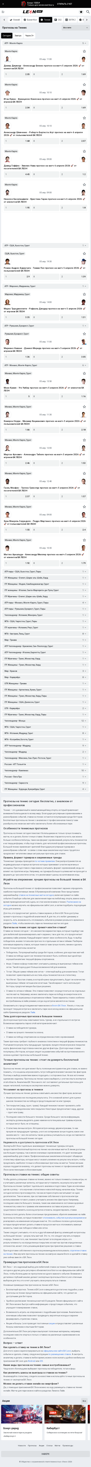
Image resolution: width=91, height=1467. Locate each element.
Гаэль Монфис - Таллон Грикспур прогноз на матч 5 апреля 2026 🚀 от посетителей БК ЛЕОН (42, 489)
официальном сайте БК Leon (57, 1351)
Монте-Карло (11, 51)
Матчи (57, 1446)
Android (31, 1361)
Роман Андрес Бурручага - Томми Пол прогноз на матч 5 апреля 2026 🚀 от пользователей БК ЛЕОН (44, 269)
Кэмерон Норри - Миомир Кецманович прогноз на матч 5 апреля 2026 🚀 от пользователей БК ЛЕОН (45, 422)
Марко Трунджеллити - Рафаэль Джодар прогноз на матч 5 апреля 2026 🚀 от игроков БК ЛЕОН (44, 310)
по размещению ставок (59, 1354)
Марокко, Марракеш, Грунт (17, 294)
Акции (41, 1446)
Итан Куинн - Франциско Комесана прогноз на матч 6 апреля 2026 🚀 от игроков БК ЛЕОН (43, 100)
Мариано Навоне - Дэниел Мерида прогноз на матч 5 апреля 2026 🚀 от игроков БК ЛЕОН (43, 349)
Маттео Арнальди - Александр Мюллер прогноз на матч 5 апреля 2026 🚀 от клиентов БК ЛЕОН (44, 556)
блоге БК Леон (59, 1005)
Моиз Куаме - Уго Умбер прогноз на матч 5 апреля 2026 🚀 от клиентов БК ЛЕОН (44, 389)
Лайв (14, 923)
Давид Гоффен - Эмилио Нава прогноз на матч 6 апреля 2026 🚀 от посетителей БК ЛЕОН (40, 167)
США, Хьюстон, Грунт (14, 253)
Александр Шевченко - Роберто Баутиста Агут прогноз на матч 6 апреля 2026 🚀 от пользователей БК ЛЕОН (43, 133)
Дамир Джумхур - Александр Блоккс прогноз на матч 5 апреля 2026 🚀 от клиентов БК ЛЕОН (44, 67)
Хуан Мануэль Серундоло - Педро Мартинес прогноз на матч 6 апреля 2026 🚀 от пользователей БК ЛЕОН (45, 522)
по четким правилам (45, 861)
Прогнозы (32, 1446)
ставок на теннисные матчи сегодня (36, 895)
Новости (22, 1446)
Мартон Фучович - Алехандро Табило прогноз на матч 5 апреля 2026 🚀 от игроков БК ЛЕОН (44, 456)
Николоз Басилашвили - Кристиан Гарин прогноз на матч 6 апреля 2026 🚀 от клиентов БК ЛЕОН (44, 200)
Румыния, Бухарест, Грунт (17, 334)
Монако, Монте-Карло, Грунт (18, 373)
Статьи (49, 1446)
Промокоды (68, 1446)
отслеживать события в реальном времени (64, 1218)
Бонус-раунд (11, 1428)
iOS (41, 1361)
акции (52, 1323)
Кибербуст (53, 1428)
